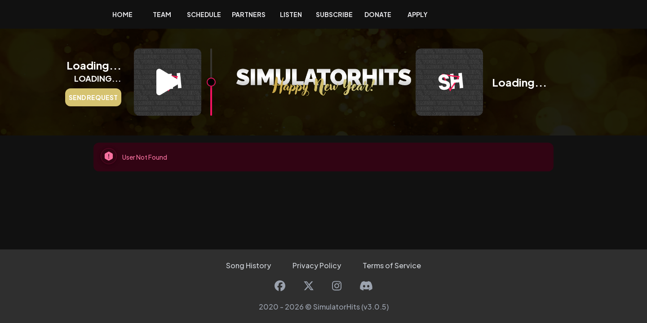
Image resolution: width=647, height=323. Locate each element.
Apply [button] (418, 14)
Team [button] (162, 14)
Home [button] (122, 14)
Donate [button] (377, 14)
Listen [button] (291, 14)
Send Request (93, 97)
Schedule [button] (204, 14)
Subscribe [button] (334, 14)
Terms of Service (392, 265)
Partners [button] (249, 14)
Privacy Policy (316, 265)
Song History (248, 265)
